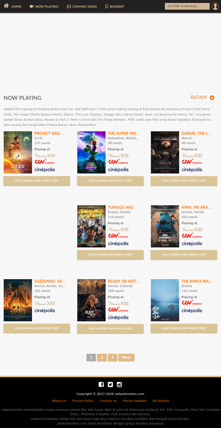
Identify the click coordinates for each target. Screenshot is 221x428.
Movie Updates (135, 400)
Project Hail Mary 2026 (58, 133)
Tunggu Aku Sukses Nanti (135, 207)
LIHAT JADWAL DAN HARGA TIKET (37, 180)
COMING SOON (81, 6)
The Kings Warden (201, 281)
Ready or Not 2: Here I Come (137, 281)
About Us (59, 400)
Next (126, 357)
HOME (11, 6)
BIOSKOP (114, 6)
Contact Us (108, 400)
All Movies (161, 400)
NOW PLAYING (43, 6)
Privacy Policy (83, 400)
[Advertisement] (110, 55)
